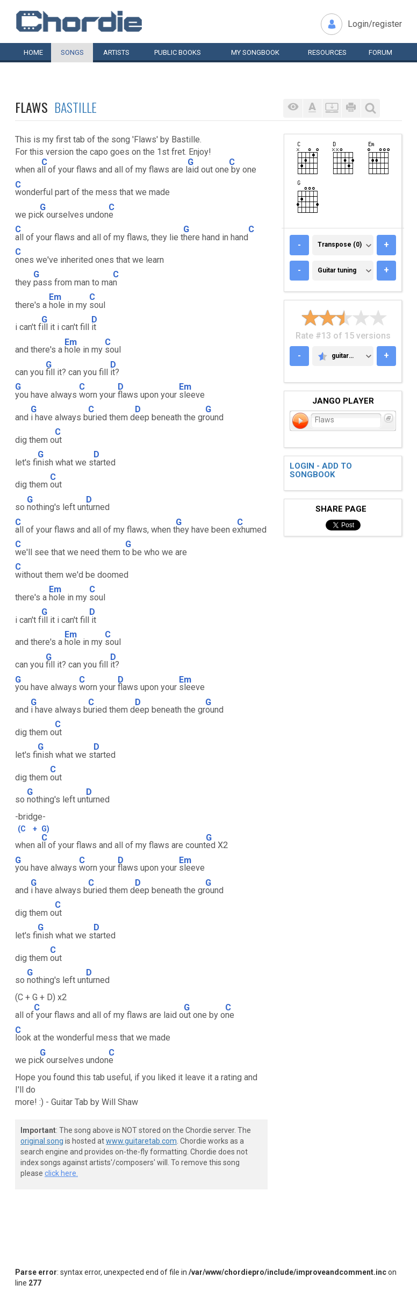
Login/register (375, 24)
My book (255, 52)
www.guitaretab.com (141, 1141)
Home (33, 52)
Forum (380, 52)
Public (177, 52)
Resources (327, 52)
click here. (61, 1173)
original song (41, 1141)
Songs (72, 52)
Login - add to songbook (321, 470)
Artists (116, 52)
